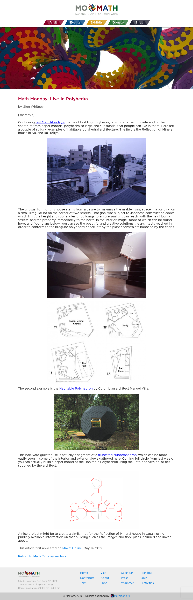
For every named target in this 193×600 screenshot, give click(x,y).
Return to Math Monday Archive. (42, 556)
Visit (103, 573)
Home (84, 573)
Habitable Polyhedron (76, 388)
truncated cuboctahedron (117, 455)
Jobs (83, 583)
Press (124, 578)
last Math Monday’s (50, 122)
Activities (147, 583)
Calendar (127, 573)
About (105, 578)
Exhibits (146, 573)
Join (144, 578)
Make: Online (72, 548)
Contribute (87, 578)
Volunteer (127, 583)
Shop (104, 583)
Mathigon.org (120, 596)
